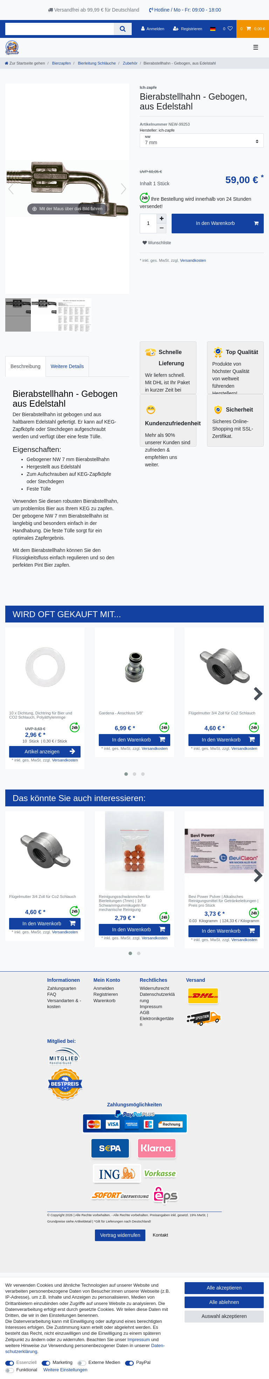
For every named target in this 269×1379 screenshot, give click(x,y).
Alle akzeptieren (224, 1288)
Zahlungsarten (61, 988)
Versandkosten (192, 260)
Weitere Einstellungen (65, 1369)
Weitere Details (67, 366)
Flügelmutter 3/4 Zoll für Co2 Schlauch (221, 713)
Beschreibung (26, 366)
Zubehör (130, 63)
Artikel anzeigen (50, 751)
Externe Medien (104, 1362)
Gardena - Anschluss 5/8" (121, 713)
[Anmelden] (152, 29)
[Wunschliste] (227, 29)
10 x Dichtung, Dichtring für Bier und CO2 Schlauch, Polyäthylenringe (40, 715)
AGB (144, 1012)
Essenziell (26, 1362)
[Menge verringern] (161, 228)
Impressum (151, 1006)
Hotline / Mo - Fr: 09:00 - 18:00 (185, 10)
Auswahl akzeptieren (224, 1316)
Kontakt (160, 1235)
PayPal (143, 1362)
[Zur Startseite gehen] (25, 63)
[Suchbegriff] (59, 29)
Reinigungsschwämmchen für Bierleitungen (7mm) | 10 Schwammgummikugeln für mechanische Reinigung (124, 903)
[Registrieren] (187, 29)
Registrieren (106, 994)
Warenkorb (105, 1000)
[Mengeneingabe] (148, 223)
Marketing (63, 1362)
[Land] (212, 29)
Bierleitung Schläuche (96, 63)
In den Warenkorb (227, 223)
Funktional (26, 1369)
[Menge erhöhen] (161, 219)
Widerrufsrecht (154, 988)
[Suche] (123, 29)
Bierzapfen (61, 63)
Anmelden (104, 988)
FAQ (51, 994)
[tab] (25, 366)
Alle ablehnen (224, 1302)
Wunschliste (157, 242)
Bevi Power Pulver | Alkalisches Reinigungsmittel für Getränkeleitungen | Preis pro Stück (223, 900)
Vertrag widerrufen (120, 1235)
